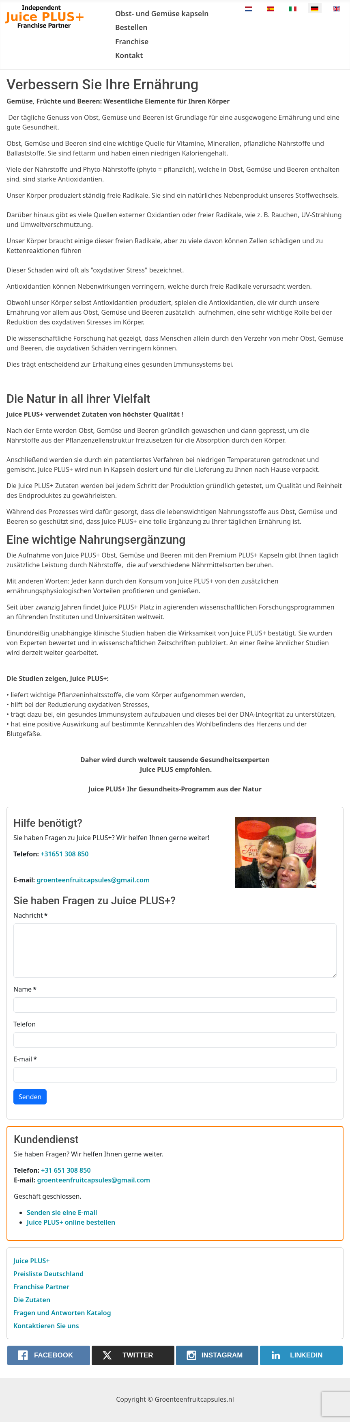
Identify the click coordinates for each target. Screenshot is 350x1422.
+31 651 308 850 (65, 1170)
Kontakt (129, 55)
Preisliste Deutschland (48, 1273)
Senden (30, 1096)
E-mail (25, 1059)
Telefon (24, 1024)
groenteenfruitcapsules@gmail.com (93, 879)
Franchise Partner (41, 1286)
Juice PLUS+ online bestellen (71, 1222)
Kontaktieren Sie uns (46, 1325)
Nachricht (30, 915)
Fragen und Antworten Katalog (62, 1312)
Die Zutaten (31, 1299)
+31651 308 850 (64, 853)
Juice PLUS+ (31, 1260)
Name (25, 989)
